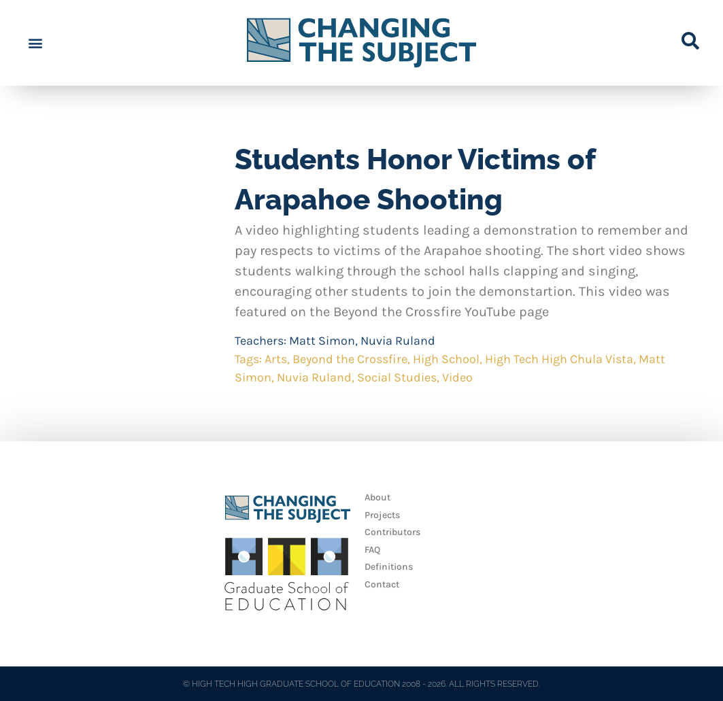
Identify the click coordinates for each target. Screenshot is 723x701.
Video (457, 377)
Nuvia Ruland (397, 340)
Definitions (389, 566)
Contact (382, 584)
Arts (276, 359)
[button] (35, 43)
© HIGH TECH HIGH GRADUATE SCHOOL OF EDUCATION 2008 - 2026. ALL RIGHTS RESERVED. (361, 684)
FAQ (372, 549)
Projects (382, 515)
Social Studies (397, 377)
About (377, 497)
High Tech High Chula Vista (559, 359)
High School (446, 359)
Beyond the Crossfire (349, 359)
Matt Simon (322, 340)
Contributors (392, 532)
